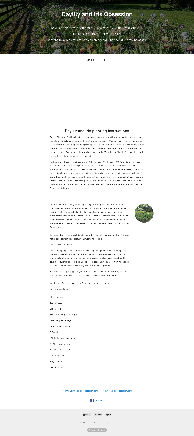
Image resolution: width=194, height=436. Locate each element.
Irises (105, 59)
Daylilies (91, 59)
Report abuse (110, 423)
